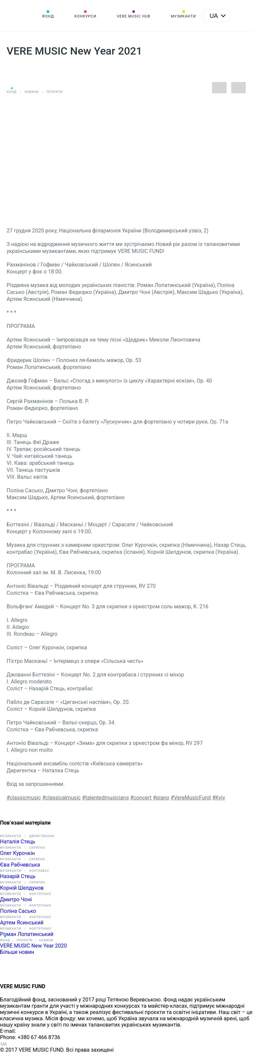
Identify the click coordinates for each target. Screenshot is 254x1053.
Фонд (48, 16)
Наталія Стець (17, 841)
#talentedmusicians (105, 797)
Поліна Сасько (18, 911)
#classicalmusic (61, 797)
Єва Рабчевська (20, 865)
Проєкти (55, 92)
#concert (141, 797)
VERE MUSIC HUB (133, 16)
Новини (31, 92)
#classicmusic (24, 797)
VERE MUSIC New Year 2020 (33, 946)
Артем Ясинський (21, 922)
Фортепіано (40, 894)
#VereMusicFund (191, 797)
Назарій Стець (17, 876)
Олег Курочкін (17, 853)
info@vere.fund (35, 1031)
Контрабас (39, 870)
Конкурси (85, 16)
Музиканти (183, 16)
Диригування (41, 836)
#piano (161, 797)
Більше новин (17, 952)
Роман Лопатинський (26, 934)
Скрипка (37, 847)
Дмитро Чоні (16, 899)
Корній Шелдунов (22, 888)
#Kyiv (218, 797)
